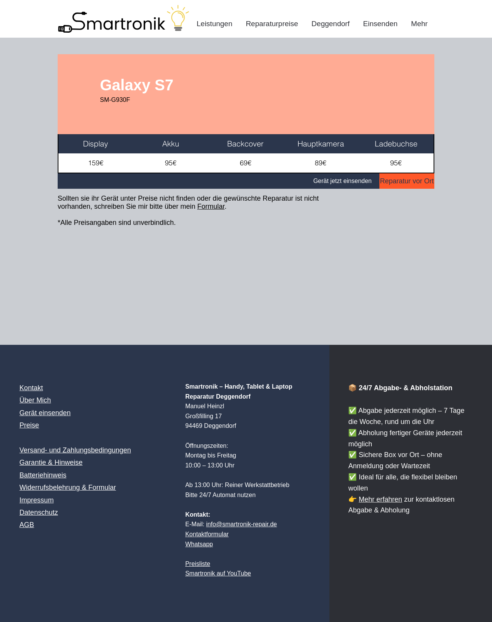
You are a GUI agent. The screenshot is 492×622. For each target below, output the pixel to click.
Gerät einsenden (45, 413)
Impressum (37, 500)
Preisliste (197, 563)
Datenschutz (39, 512)
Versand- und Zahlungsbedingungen (75, 450)
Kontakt (31, 388)
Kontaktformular (207, 534)
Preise (29, 425)
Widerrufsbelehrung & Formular (68, 487)
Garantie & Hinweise (51, 462)
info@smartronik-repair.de (241, 524)
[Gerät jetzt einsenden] (218, 181)
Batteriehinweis (43, 475)
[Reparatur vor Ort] (406, 181)
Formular (210, 206)
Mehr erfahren (380, 499)
